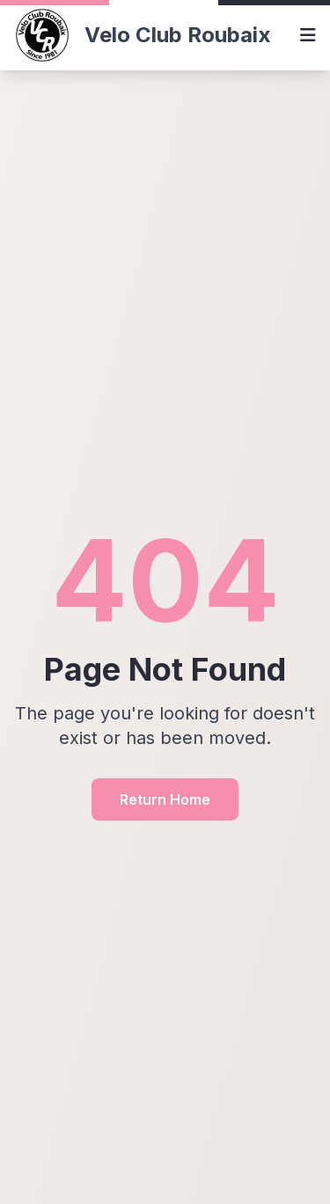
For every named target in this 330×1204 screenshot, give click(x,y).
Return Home (165, 799)
